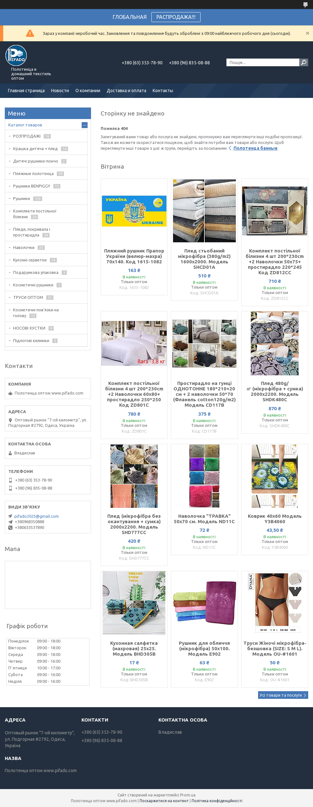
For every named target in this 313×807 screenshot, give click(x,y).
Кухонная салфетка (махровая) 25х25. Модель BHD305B (134, 648)
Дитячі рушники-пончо (35, 161)
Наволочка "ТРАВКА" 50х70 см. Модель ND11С (204, 518)
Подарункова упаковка (35, 272)
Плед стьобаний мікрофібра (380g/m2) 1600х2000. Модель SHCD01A (204, 259)
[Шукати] (303, 62)
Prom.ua (187, 795)
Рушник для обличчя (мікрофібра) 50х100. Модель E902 (204, 648)
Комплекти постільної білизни (35, 214)
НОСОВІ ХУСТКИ (29, 328)
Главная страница (26, 90)
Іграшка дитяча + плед (35, 148)
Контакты (163, 90)
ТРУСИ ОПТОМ (28, 297)
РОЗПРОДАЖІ (27, 136)
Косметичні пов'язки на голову (36, 313)
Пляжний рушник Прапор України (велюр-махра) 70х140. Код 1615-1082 (134, 256)
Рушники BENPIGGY (31, 186)
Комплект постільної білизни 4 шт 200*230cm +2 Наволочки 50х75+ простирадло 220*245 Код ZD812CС (275, 261)
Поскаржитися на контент (164, 801)
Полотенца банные (255, 148)
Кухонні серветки (30, 260)
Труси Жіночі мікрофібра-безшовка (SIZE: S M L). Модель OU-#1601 (274, 648)
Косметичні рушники (33, 285)
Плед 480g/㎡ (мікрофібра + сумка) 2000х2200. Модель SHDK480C (274, 391)
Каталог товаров (25, 125)
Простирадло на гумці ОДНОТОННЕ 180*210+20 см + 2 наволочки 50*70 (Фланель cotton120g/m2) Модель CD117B (204, 394)
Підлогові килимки (31, 340)
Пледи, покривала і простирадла (31, 232)
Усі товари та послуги (281, 695)
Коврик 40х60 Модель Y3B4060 (275, 518)
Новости (60, 90)
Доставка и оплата (126, 90)
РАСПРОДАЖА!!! (175, 17)
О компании (87, 90)
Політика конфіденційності (217, 801)
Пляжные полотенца (33, 173)
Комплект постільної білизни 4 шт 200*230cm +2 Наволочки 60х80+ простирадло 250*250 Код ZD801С (134, 394)
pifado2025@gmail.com (36, 516)
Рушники (21, 198)
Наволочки (23, 247)
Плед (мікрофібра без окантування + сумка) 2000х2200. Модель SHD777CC (134, 524)
